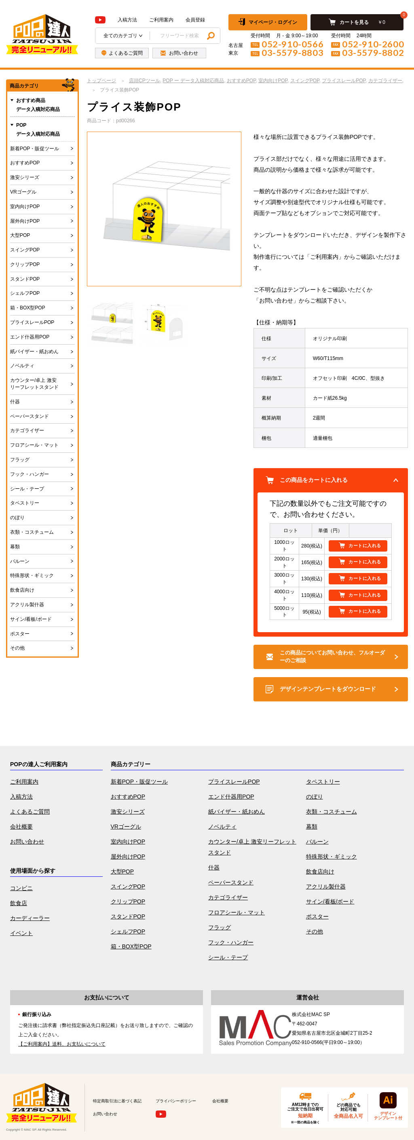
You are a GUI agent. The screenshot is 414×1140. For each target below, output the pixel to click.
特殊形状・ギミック (32, 575)
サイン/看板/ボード (31, 619)
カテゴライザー (27, 430)
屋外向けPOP (25, 221)
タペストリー (24, 503)
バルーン (20, 561)
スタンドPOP (25, 279)
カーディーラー (30, 918)
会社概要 (21, 826)
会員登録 (195, 20)
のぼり (17, 517)
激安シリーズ (24, 177)
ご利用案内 (161, 20)
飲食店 (18, 903)
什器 (15, 402)
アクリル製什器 (27, 604)
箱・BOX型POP (27, 308)
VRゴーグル (23, 192)
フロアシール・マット (34, 445)
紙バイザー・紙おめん (34, 351)
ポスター (20, 634)
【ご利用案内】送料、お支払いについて (62, 1044)
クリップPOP (25, 264)
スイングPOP (25, 250)
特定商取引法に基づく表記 (117, 1101)
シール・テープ (27, 489)
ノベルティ (22, 366)
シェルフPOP (25, 293)
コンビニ (21, 888)
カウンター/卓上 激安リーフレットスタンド (34, 383)
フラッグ (20, 459)
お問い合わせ (27, 841)
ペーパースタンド (29, 416)
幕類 (15, 547)
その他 (17, 648)
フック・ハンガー (29, 474)
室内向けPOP (25, 206)
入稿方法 (127, 20)
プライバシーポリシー (176, 1101)
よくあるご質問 (30, 811)
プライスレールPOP (32, 322)
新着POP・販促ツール (34, 148)
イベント (21, 933)
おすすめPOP (25, 163)
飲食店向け (22, 590)
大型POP (20, 235)
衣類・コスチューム (32, 532)
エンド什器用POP (29, 337)
